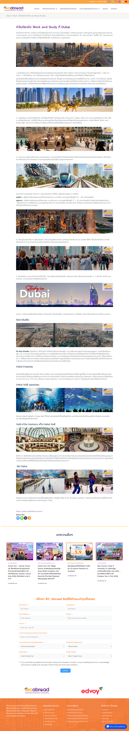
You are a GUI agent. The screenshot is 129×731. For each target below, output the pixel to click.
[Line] (21, 518)
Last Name (70, 605)
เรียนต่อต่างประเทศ (49, 8)
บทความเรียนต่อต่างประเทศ (90, 8)
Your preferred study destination (31, 642)
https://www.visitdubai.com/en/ (29, 511)
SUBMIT (65, 671)
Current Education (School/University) (32, 633)
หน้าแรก (36, 9)
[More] (29, 518)
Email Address (24, 614)
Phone (68, 614)
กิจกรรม (105, 9)
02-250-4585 (102, 1)
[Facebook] (18, 518)
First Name (23, 605)
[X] (25, 518)
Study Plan (23, 652)
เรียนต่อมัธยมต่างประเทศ (68, 9)
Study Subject (71, 652)
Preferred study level (73, 642)
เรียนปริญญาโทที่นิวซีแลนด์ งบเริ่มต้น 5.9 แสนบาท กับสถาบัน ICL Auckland (79, 568)
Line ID (21, 623)
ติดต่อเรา (114, 9)
